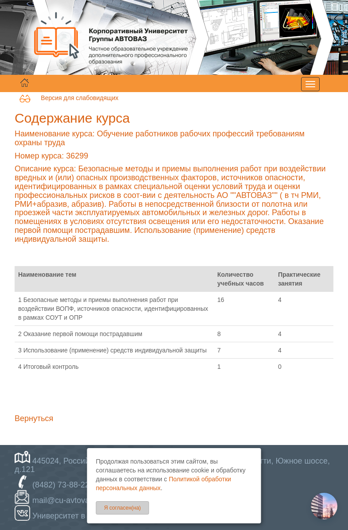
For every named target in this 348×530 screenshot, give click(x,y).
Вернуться (34, 418)
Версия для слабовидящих (68, 97)
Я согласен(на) (122, 508)
